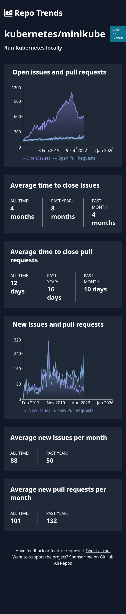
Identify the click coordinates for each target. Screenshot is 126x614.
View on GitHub (118, 34)
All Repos (63, 563)
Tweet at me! (98, 551)
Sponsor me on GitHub (91, 557)
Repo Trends (33, 13)
